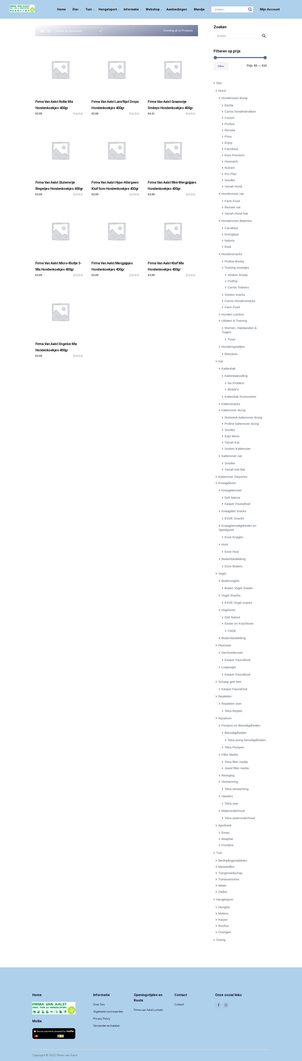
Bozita (229, 105)
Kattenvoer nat (232, 456)
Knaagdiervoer (232, 490)
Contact (179, 1004)
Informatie (131, 9)
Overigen (224, 932)
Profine (230, 124)
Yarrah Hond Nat (236, 213)
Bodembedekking (234, 559)
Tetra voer (232, 803)
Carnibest (231, 228)
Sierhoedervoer (232, 652)
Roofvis (223, 926)
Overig (221, 940)
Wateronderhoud (233, 811)
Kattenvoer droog (234, 410)
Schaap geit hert (229, 681)
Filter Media (230, 754)
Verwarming (230, 781)
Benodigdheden (236, 732)
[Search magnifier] (250, 9)
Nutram (230, 167)
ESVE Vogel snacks (238, 602)
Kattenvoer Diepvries (232, 476)
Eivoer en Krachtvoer (239, 623)
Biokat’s (233, 389)
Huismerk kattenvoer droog (243, 417)
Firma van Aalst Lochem (148, 1010)
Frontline (228, 845)
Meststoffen (226, 866)
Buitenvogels (230, 581)
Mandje (199, 9)
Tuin (88, 9)
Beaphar (227, 839)
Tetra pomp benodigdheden (247, 740)
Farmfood (231, 149)
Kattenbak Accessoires (240, 396)
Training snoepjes (237, 267)
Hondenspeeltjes (233, 346)
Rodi (228, 246)
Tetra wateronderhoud (240, 818)
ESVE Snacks (234, 518)
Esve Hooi (232, 551)
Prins (228, 136)
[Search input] (230, 9)
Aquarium (225, 718)
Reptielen (225, 696)
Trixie (231, 339)
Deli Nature (232, 497)
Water (222, 885)
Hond (222, 90)
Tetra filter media (236, 762)
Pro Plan (231, 174)
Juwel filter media (237, 768)
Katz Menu (232, 436)
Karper (223, 919)
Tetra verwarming (237, 789)
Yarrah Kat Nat (235, 469)
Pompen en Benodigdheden (241, 725)
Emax (225, 832)
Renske (230, 130)
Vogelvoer (229, 610)
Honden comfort (233, 314)
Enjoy (229, 142)
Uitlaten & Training (234, 320)
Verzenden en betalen (106, 1026)
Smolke (230, 180)
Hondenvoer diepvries (237, 220)
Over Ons (99, 1004)
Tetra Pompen (234, 747)
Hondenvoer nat (233, 193)
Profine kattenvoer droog (242, 423)
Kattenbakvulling (236, 376)
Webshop (153, 9)
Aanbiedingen (176, 9)
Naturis (230, 240)
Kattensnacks (231, 404)
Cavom (230, 117)
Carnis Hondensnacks (240, 301)
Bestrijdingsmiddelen (232, 860)
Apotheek (225, 825)
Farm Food (232, 201)
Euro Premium (235, 155)
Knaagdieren (227, 483)
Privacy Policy (101, 1019)
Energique (232, 234)
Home (61, 9)
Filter (221, 66)
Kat (220, 361)
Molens (223, 913)
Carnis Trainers (238, 287)
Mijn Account (270, 9)
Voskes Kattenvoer (238, 448)
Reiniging (228, 775)
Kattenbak (229, 368)
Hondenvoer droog (234, 98)
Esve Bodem (233, 566)
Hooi (225, 544)
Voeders (227, 796)
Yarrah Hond (233, 186)
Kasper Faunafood (237, 504)
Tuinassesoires (228, 879)
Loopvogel (229, 667)
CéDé (232, 630)
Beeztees (231, 354)
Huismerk (231, 161)
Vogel (222, 573)
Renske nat (233, 207)
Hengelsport (108, 9)
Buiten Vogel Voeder (239, 588)
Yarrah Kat (232, 442)
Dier (76, 9)
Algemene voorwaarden (108, 1012)
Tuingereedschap (230, 873)
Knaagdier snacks (234, 511)
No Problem (236, 383)
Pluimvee (224, 645)
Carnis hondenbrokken (240, 111)
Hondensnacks (232, 254)
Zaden (222, 891)
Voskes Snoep (238, 275)
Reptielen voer (232, 703)
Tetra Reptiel (233, 711)
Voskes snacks (235, 294)
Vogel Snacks (231, 595)
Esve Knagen (234, 537)
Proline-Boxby (234, 261)
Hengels (224, 907)
